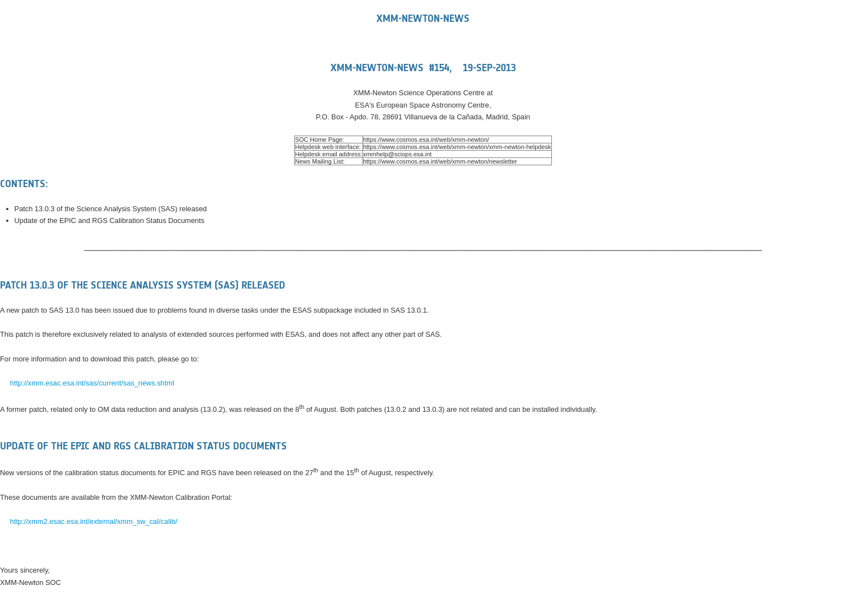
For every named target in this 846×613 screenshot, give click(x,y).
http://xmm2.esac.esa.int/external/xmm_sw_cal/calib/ (94, 521)
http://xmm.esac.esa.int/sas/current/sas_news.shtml (92, 383)
